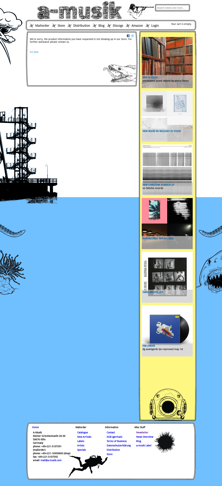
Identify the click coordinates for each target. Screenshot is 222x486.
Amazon (137, 25)
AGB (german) (114, 436)
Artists (80, 445)
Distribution (81, 25)
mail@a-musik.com (51, 460)
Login (155, 25)
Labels (80, 441)
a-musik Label (143, 445)
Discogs (118, 25)
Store (61, 25)
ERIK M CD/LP (150, 77)
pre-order (149, 345)
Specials (81, 449)
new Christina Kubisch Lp (158, 184)
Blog (101, 25)
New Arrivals (84, 436)
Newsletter (142, 432)
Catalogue (82, 432)
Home (35, 427)
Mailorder (42, 25)
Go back (34, 52)
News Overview (144, 436)
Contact (111, 432)
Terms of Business (117, 441)
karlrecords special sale (158, 238)
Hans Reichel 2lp (153, 292)
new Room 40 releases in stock (162, 131)
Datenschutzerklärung (119, 445)
